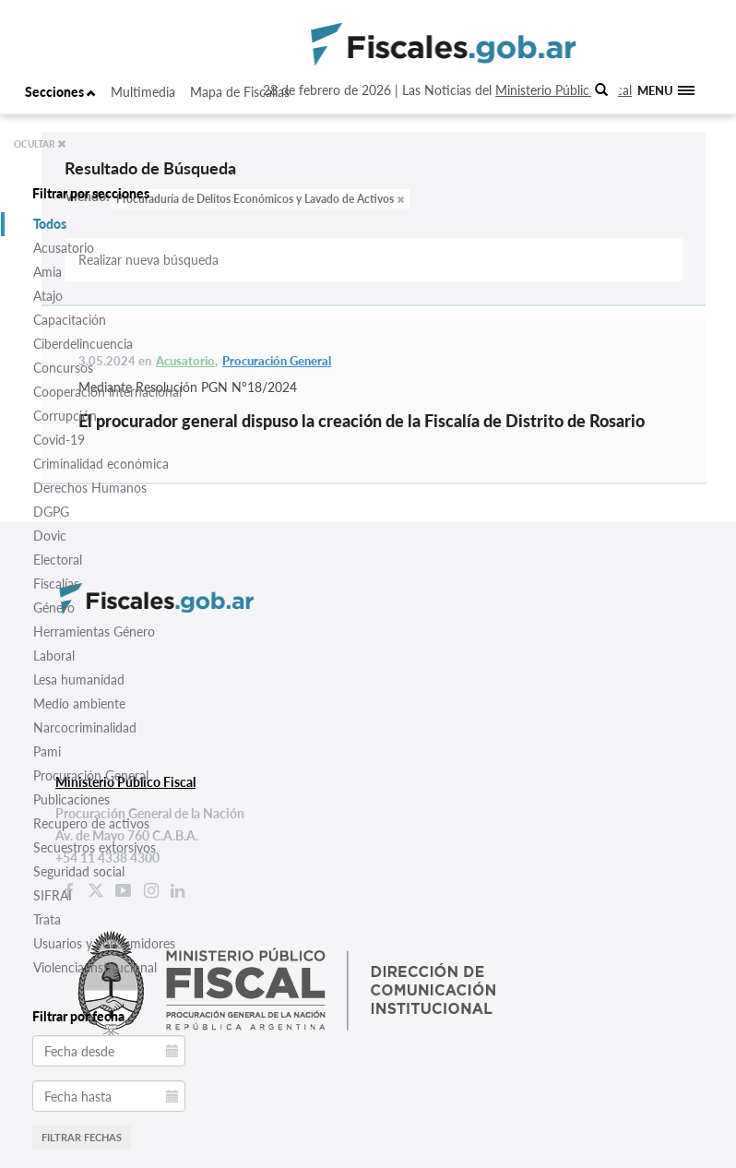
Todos (49, 224)
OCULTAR (40, 143)
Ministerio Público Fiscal (563, 90)
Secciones (60, 92)
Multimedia (143, 92)
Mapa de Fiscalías (240, 92)
